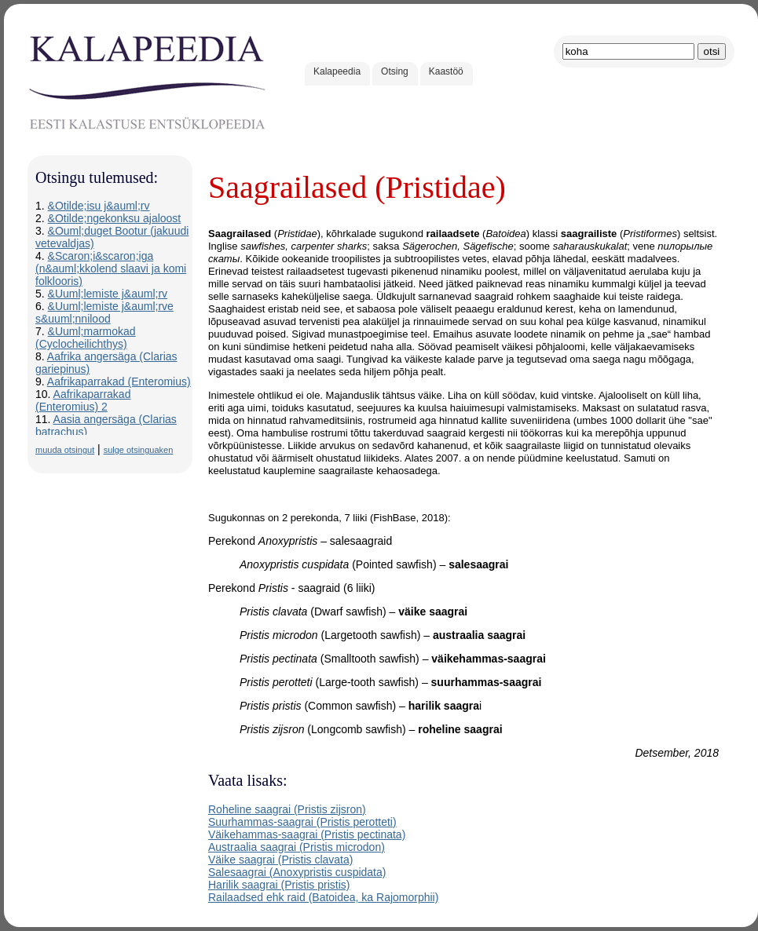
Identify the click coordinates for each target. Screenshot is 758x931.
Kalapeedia (337, 71)
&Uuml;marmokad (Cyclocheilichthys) (85, 337)
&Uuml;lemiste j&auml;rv (107, 293)
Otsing (394, 71)
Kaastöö (446, 71)
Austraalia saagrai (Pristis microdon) (296, 847)
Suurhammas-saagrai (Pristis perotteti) (302, 822)
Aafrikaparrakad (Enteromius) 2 (82, 400)
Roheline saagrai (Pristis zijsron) (287, 809)
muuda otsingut (64, 450)
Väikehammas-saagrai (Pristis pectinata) (306, 834)
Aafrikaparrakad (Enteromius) (119, 381)
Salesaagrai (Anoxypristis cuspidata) (297, 872)
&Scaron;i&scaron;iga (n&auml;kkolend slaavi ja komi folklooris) (110, 268)
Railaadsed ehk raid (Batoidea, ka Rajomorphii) (323, 897)
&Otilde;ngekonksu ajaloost (114, 218)
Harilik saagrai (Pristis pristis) (279, 884)
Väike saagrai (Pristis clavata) (280, 859)
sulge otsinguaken (139, 450)
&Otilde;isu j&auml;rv (99, 205)
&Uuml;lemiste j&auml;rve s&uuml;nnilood (104, 312)
